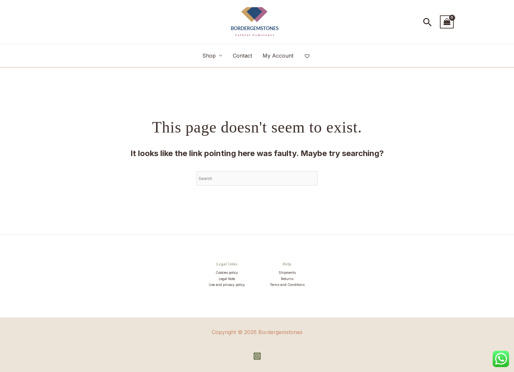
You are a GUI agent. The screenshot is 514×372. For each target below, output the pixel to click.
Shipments (287, 273)
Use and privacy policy (227, 285)
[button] (427, 22)
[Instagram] (257, 356)
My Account (278, 55)
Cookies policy (227, 273)
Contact (242, 55)
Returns (287, 279)
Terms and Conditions (287, 285)
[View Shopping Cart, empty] (447, 21)
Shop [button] (209, 55)
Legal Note (227, 279)
